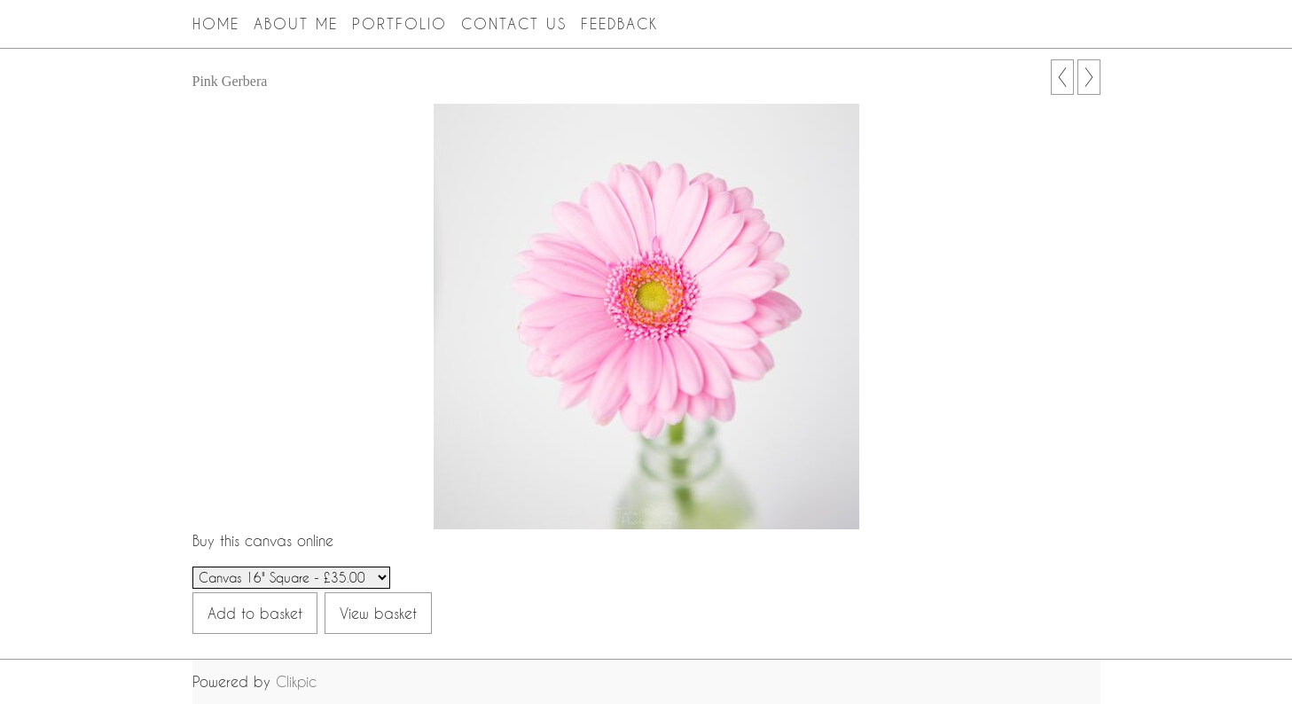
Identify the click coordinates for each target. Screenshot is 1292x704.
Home (215, 23)
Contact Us (514, 23)
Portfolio (399, 23)
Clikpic (296, 681)
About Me (296, 23)
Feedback (620, 23)
